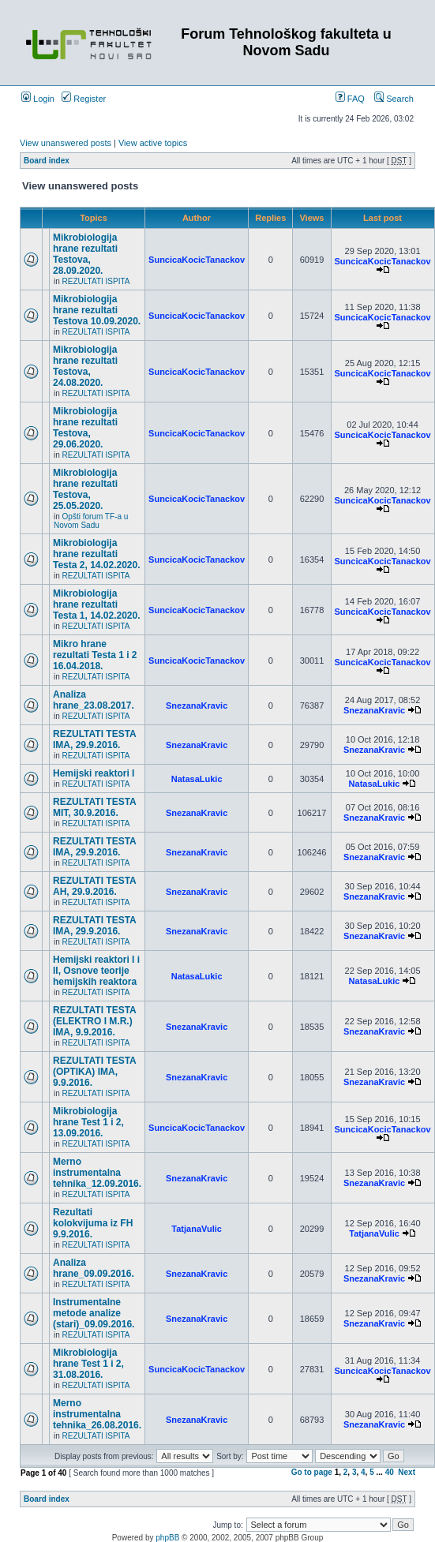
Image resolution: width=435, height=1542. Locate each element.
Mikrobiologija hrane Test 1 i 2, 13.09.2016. (88, 1122)
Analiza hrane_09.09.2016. (93, 1268)
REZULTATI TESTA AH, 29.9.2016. (94, 886)
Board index (46, 160)
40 (389, 1472)
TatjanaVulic (196, 1228)
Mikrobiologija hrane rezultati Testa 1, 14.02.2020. (97, 604)
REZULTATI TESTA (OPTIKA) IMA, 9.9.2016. (94, 1071)
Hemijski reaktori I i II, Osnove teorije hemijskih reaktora (96, 970)
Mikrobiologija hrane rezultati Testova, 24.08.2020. (85, 366)
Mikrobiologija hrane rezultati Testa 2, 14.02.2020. (97, 554)
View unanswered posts (65, 143)
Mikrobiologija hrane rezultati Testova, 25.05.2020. (85, 489)
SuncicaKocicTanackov (196, 259)
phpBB (167, 1537)
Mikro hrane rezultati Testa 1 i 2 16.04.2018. (95, 655)
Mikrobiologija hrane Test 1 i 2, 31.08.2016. (88, 1363)
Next (406, 1472)
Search (394, 98)
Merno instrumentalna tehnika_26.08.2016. (97, 1414)
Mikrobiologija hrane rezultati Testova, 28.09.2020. (85, 254)
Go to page (311, 1472)
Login (37, 98)
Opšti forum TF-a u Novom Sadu (91, 521)
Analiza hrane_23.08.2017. (93, 700)
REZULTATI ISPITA (96, 281)
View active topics (152, 143)
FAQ (350, 98)
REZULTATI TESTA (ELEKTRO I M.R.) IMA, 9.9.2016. (94, 1021)
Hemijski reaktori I (93, 773)
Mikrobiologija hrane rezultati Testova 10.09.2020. (97, 310)
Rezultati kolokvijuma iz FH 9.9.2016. (93, 1223)
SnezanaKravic (196, 705)
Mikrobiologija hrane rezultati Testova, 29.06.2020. (85, 428)
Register (84, 98)
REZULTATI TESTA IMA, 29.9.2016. (94, 739)
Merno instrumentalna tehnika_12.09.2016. (97, 1172)
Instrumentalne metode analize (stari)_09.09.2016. (93, 1313)
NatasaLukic (197, 779)
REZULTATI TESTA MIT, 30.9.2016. (94, 807)
